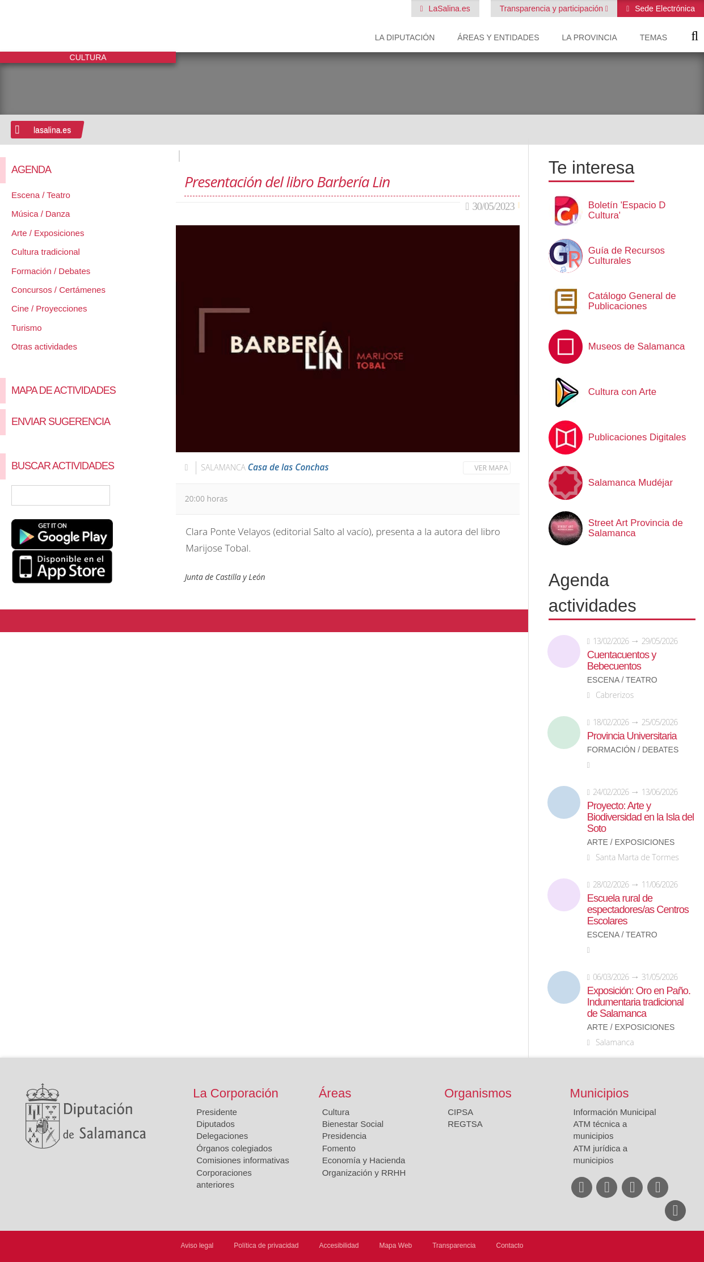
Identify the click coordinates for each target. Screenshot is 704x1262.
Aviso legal (196, 1246)
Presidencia (344, 1136)
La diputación (405, 37)
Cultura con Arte (622, 392)
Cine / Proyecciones (49, 308)
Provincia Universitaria (632, 736)
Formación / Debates (50, 271)
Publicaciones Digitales (637, 437)
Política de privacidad (266, 1246)
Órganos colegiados (234, 1148)
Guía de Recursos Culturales (626, 256)
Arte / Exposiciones (47, 233)
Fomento (339, 1148)
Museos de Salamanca (636, 347)
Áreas (335, 1093)
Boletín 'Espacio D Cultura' (627, 210)
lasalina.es (52, 129)
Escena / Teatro (40, 195)
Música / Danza (40, 213)
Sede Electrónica (664, 8)
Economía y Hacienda (364, 1160)
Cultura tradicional (45, 251)
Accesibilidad (339, 1246)
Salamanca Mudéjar (630, 483)
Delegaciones (222, 1136)
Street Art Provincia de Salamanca (635, 528)
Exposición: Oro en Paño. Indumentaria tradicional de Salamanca (638, 1002)
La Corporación (235, 1093)
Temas (653, 37)
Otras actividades (44, 346)
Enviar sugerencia (60, 421)
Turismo (26, 328)
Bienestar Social (352, 1124)
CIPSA (460, 1112)
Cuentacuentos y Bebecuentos (621, 660)
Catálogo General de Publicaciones (632, 301)
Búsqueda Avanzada (151, 495)
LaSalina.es (448, 8)
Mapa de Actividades (63, 390)
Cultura (335, 1112)
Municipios (599, 1093)
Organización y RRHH (364, 1172)
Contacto (510, 1246)
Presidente (216, 1112)
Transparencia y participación (552, 8)
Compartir (14, 620)
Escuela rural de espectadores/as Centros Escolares (638, 910)
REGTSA (465, 1124)
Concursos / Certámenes (58, 290)
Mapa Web (395, 1246)
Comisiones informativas (242, 1160)
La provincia (589, 37)
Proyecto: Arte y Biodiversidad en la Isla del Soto (640, 817)
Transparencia (453, 1246)
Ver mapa (491, 468)
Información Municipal (615, 1112)
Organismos (478, 1093)
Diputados (215, 1124)
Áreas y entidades (498, 37)
